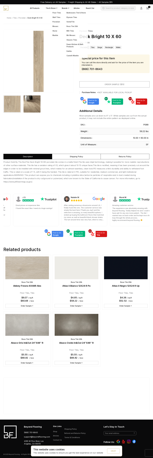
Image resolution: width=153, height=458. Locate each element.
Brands (64, 8)
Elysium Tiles (86, 31)
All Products (34, 8)
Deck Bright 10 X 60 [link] (34, 18)
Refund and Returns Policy (75, 433)
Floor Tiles (24, 293)
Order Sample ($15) (114, 84)
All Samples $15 (105, 2)
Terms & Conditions (72, 437)
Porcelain (22, 18)
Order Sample (27, 306)
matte (118, 47)
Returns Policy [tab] (125, 156)
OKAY (113, 451)
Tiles (15, 18)
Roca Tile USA (27, 282)
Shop (55, 431)
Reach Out (90, 8)
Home (9, 18)
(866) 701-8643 (31, 432)
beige (100, 47)
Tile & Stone (51, 8)
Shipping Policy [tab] (76, 156)
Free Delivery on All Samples (53, 2)
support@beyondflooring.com (37, 437)
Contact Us (57, 440)
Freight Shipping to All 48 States (82, 2)
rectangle (109, 47)
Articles (77, 8)
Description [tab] (28, 156)
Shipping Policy (70, 429)
